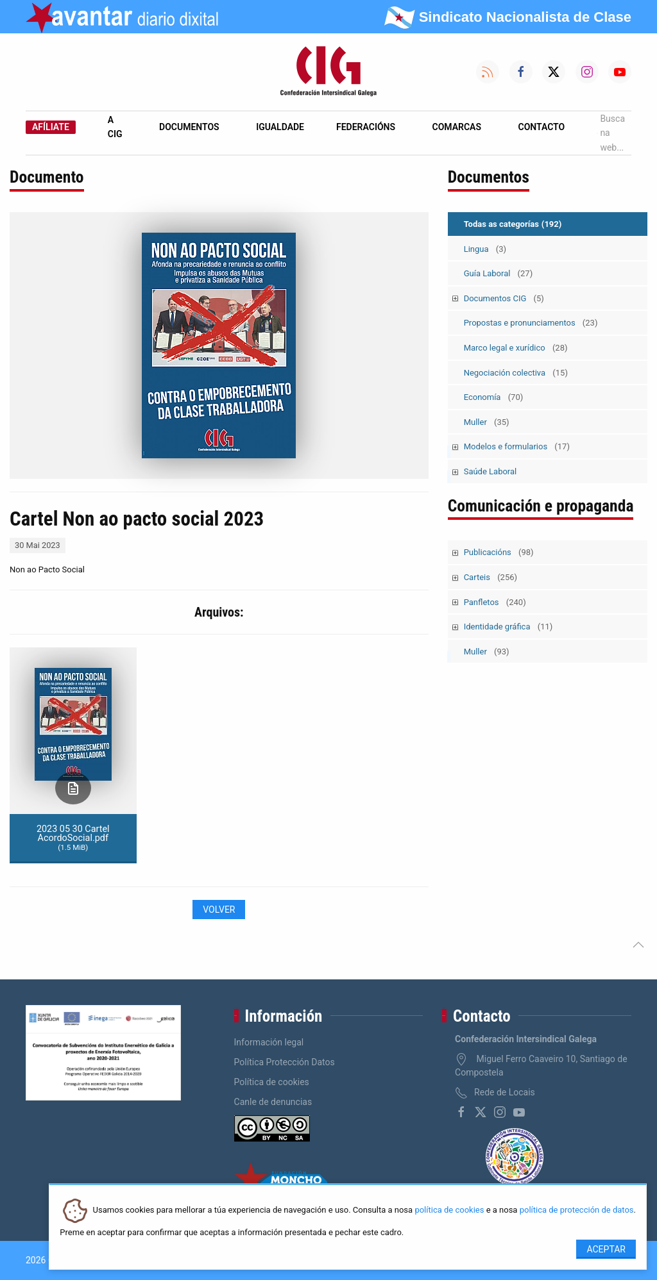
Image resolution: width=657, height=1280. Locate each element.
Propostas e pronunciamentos (531, 323)
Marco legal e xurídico (516, 348)
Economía (494, 397)
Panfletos (495, 602)
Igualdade (280, 127)
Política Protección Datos (284, 1062)
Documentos (189, 127)
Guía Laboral (498, 273)
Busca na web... (611, 133)
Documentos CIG (504, 298)
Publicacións (499, 552)
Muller (486, 422)
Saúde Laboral (490, 471)
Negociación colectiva (516, 373)
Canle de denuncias (273, 1102)
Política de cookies (271, 1082)
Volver (219, 909)
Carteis (490, 577)
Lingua (485, 249)
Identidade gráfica (508, 626)
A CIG (115, 127)
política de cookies (449, 1210)
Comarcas (456, 127)
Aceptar (606, 1249)
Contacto (541, 127)
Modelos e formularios (517, 446)
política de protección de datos (577, 1210)
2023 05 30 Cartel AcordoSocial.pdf (73, 838)
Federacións (365, 127)
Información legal (269, 1042)
